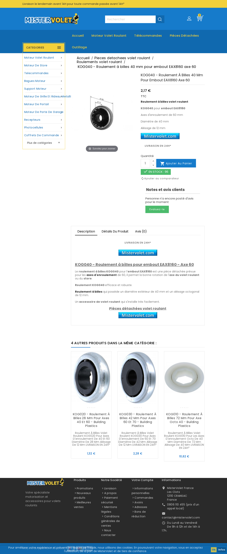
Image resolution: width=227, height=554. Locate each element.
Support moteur (43, 89)
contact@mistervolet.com (181, 517)
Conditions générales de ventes (110, 521)
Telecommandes (43, 73)
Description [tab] (86, 231)
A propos (110, 493)
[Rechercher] (134, 19)
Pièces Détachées (184, 35)
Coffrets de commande (43, 135)
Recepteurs (43, 120)
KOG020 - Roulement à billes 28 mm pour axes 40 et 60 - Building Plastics (91, 420)
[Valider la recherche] (160, 19)
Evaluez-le (157, 209)
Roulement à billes (88, 292)
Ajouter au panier (176, 163)
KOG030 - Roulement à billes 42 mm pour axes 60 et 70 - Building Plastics (137, 420)
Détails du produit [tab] (115, 231)
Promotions (85, 488)
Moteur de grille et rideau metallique (44, 97)
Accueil (78, 35)
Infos (221, 549)
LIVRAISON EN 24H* (158, 146)
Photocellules (43, 128)
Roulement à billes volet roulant (164, 102)
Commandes (144, 498)
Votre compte (142, 480)
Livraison (110, 488)
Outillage (79, 47)
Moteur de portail (43, 104)
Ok (214, 549)
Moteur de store (43, 65)
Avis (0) (141, 231)
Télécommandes (148, 35)
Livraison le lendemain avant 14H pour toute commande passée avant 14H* (73, 4)
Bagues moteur (43, 81)
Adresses (141, 507)
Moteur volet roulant (108, 35)
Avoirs (139, 502)
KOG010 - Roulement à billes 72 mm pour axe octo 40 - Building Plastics (184, 420)
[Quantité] (145, 163)
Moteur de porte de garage (44, 112)
